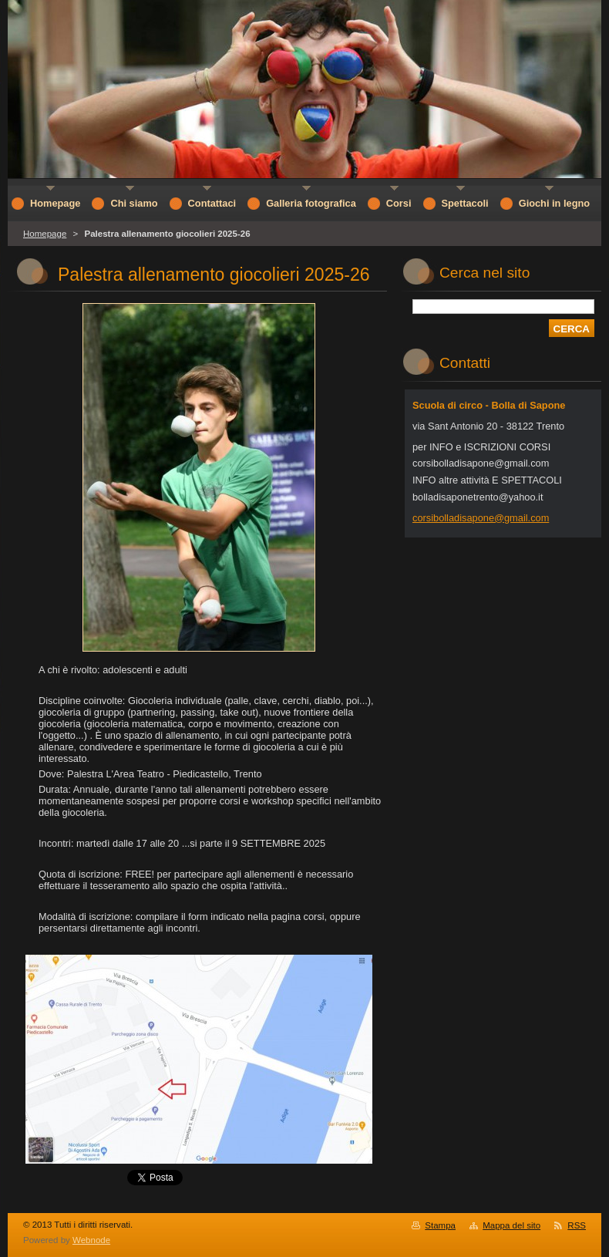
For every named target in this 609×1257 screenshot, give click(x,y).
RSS (576, 1225)
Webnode (91, 1240)
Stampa (440, 1225)
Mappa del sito (511, 1225)
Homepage (44, 233)
